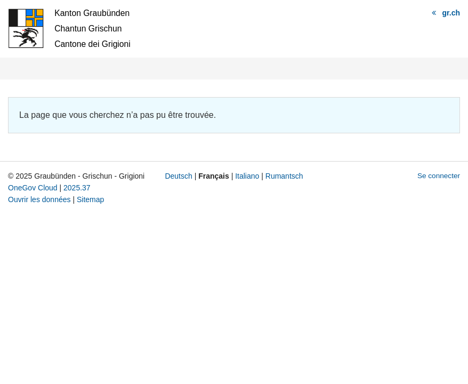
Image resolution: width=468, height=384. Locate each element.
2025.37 (77, 187)
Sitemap (90, 199)
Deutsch (178, 176)
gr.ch (451, 13)
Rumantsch (284, 176)
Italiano (247, 176)
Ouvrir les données (39, 199)
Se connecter (438, 176)
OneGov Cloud (33, 187)
